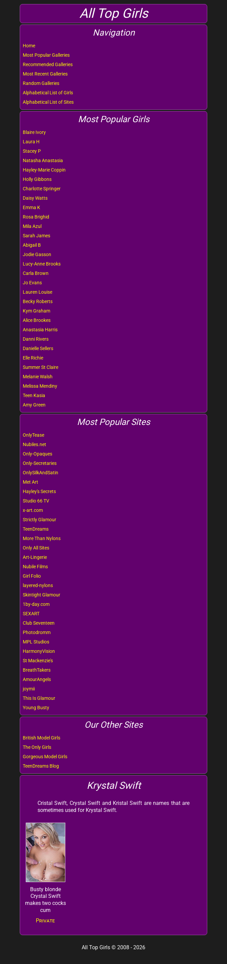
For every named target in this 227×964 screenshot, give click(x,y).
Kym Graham (36, 311)
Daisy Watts (35, 198)
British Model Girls (41, 737)
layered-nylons (38, 585)
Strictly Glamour (39, 519)
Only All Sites (36, 547)
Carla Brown (36, 273)
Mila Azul (32, 226)
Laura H (31, 141)
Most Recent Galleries (45, 74)
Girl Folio (32, 576)
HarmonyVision (39, 651)
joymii (29, 688)
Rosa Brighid (36, 217)
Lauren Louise (37, 292)
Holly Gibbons (37, 179)
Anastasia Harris (40, 329)
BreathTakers (37, 670)
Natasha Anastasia (43, 160)
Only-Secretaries (40, 463)
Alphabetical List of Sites (48, 102)
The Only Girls (37, 747)
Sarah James (36, 235)
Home (29, 45)
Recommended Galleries (48, 64)
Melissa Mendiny (40, 386)
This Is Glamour (39, 698)
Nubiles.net (34, 444)
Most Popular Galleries (46, 55)
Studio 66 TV (36, 500)
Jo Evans (32, 282)
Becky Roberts (38, 301)
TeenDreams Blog (41, 766)
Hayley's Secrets (39, 491)
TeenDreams (36, 529)
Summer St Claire (40, 367)
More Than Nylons (42, 538)
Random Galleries (41, 83)
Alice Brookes (37, 320)
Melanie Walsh (38, 376)
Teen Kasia (34, 395)
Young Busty (36, 707)
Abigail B (32, 245)
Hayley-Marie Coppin (44, 170)
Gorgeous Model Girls (45, 756)
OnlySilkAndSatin (40, 472)
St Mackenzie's (38, 660)
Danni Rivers (36, 339)
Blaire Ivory (34, 132)
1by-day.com (36, 604)
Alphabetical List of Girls (48, 92)
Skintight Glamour (41, 594)
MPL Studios (36, 641)
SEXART (31, 613)
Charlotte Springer (42, 188)
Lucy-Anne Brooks (42, 264)
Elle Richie (33, 357)
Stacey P (32, 151)
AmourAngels (37, 679)
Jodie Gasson (37, 254)
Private (45, 920)
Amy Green (34, 404)
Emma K (31, 207)
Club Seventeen (39, 623)
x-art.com (33, 510)
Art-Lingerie (35, 557)
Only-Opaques (37, 453)
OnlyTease (33, 435)
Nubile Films (35, 566)
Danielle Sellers (38, 348)
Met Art (30, 482)
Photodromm (37, 632)
